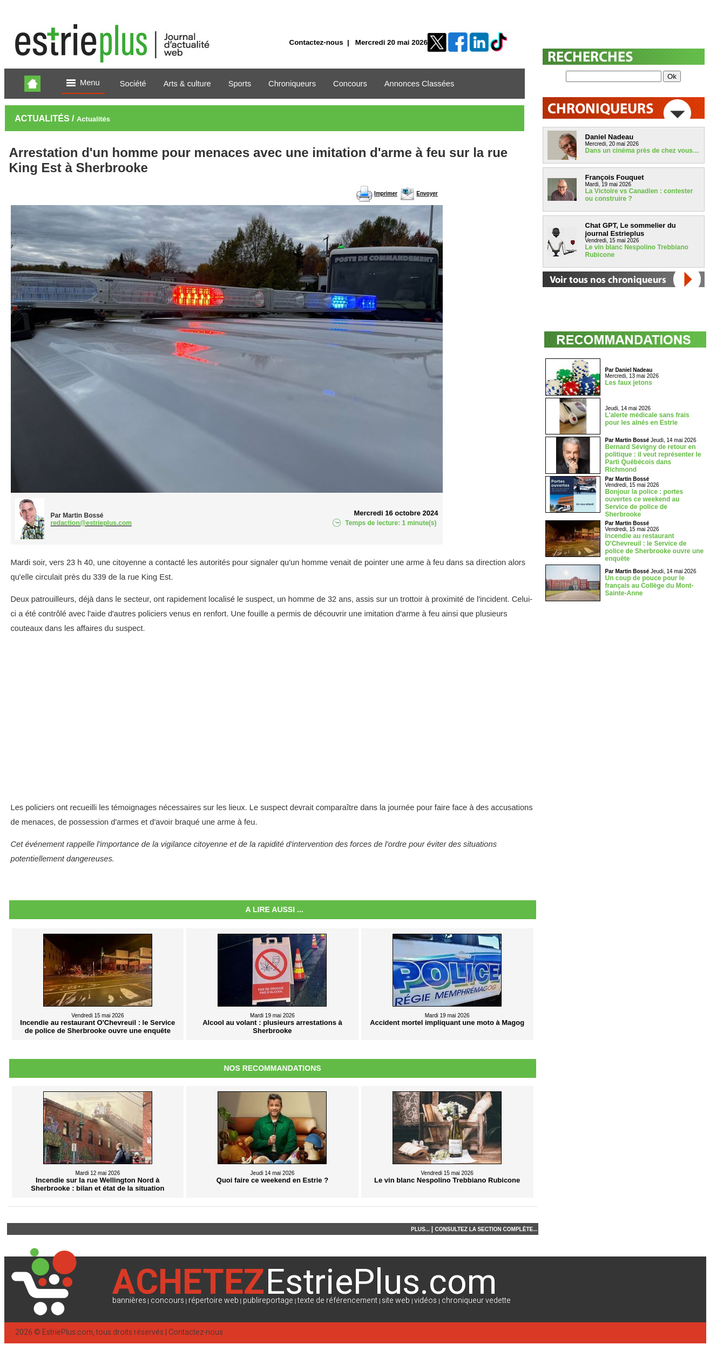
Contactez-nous (316, 42)
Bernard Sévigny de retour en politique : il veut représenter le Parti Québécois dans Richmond (653, 458)
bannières (129, 1300)
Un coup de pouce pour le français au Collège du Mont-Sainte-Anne (649, 585)
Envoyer (426, 193)
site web (396, 1300)
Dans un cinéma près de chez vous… (642, 150)
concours (167, 1300)
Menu (83, 83)
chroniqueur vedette (476, 1300)
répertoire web (213, 1300)
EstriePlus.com (67, 1332)
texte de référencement (337, 1300)
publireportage (268, 1300)
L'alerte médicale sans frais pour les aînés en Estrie (647, 418)
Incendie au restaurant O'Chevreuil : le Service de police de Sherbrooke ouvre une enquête (654, 547)
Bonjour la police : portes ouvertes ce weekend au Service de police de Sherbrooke (644, 503)
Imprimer (385, 193)
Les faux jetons (628, 382)
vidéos (425, 1300)
